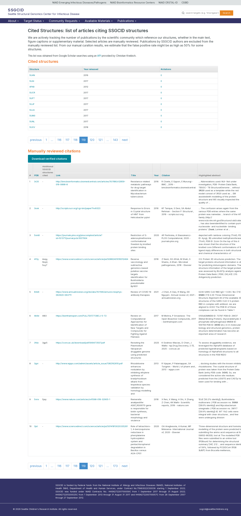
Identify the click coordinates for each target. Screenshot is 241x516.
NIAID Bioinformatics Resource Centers (132, 2)
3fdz (36, 342)
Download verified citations (49, 158)
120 (92, 140)
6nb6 (36, 292)
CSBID (185, 2)
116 (59, 140)
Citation (166, 175)
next (125, 140)
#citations (166, 69)
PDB (36, 175)
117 (67, 140)
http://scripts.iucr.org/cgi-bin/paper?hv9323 (78, 208)
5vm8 (37, 235)
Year (156, 175)
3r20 (36, 181)
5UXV (32, 127)
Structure (34, 69)
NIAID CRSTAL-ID (168, 2)
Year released (91, 69)
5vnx (36, 399)
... (52, 140)
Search (226, 13)
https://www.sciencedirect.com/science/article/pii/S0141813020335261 (92, 426)
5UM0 (32, 115)
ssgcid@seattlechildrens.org (213, 509)
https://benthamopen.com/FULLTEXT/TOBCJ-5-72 (81, 315)
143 (115, 140)
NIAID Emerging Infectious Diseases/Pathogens (79, 2)
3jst (36, 426)
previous (36, 140)
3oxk (36, 208)
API (99, 55)
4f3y (36, 259)
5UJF (31, 104)
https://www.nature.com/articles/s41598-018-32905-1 (83, 399)
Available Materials (99, 21)
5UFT (32, 98)
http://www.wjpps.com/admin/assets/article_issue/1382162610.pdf (89, 363)
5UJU (32, 110)
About (13, 21)
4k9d (36, 315)
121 (100, 140)
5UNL (32, 121)
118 (75, 140)
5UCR (32, 92)
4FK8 (31, 86)
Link (58, 175)
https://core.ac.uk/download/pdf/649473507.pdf (80, 342)
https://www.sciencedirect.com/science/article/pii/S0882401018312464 (92, 259)
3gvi (36, 363)
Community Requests (64, 21)
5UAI (31, 81)
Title (133, 175)
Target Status (34, 21)
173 (115, 466)
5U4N (32, 75)
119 (84, 140)
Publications (126, 21)
